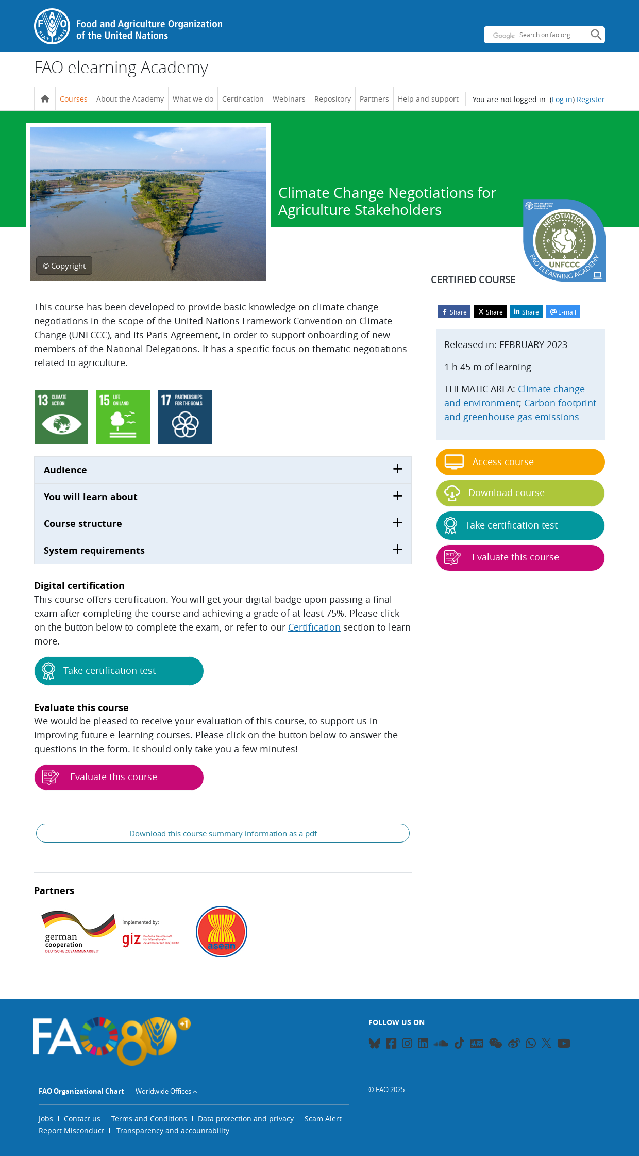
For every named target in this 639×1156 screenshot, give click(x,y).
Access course (489, 462)
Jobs (46, 1119)
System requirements (94, 550)
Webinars (289, 99)
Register (591, 99)
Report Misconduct (71, 1130)
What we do (193, 99)
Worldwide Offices (163, 1091)
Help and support (428, 99)
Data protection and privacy (246, 1119)
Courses (74, 99)
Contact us (82, 1119)
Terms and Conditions (149, 1119)
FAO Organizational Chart (81, 1091)
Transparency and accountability (172, 1130)
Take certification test (99, 671)
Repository (332, 99)
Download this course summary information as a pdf (223, 833)
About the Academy (130, 99)
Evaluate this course (99, 777)
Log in (562, 99)
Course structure (83, 523)
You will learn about (91, 496)
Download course (494, 493)
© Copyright (64, 265)
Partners (374, 99)
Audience (65, 470)
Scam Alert (323, 1119)
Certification (243, 99)
